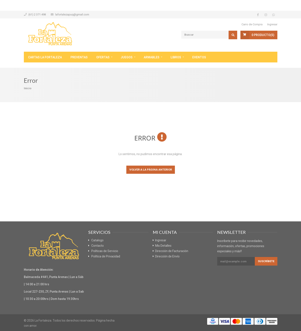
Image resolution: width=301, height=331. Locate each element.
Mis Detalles (163, 245)
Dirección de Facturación (171, 251)
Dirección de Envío (167, 256)
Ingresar (272, 24)
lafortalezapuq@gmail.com (72, 14)
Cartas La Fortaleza (45, 57)
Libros (176, 57)
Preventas (79, 57)
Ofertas (103, 57)
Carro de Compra (252, 24)
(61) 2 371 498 (37, 14)
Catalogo (97, 240)
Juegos (127, 57)
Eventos (199, 57)
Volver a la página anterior (150, 169)
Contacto (97, 245)
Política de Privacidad (105, 256)
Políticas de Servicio (104, 251)
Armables (151, 57)
